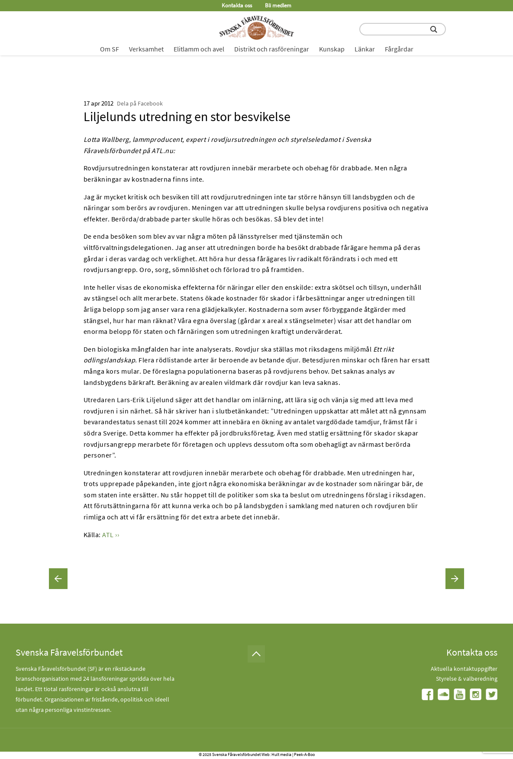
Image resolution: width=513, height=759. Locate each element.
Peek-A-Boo (304, 754)
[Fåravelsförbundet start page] (257, 27)
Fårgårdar (399, 49)
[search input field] (402, 29)
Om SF (109, 49)
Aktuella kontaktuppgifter (464, 669)
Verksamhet (146, 49)
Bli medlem (278, 5)
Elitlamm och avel (199, 49)
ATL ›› (110, 534)
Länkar (365, 49)
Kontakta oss (237, 5)
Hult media (281, 754)
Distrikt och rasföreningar (271, 49)
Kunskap (332, 49)
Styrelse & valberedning (466, 678)
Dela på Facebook (140, 103)
